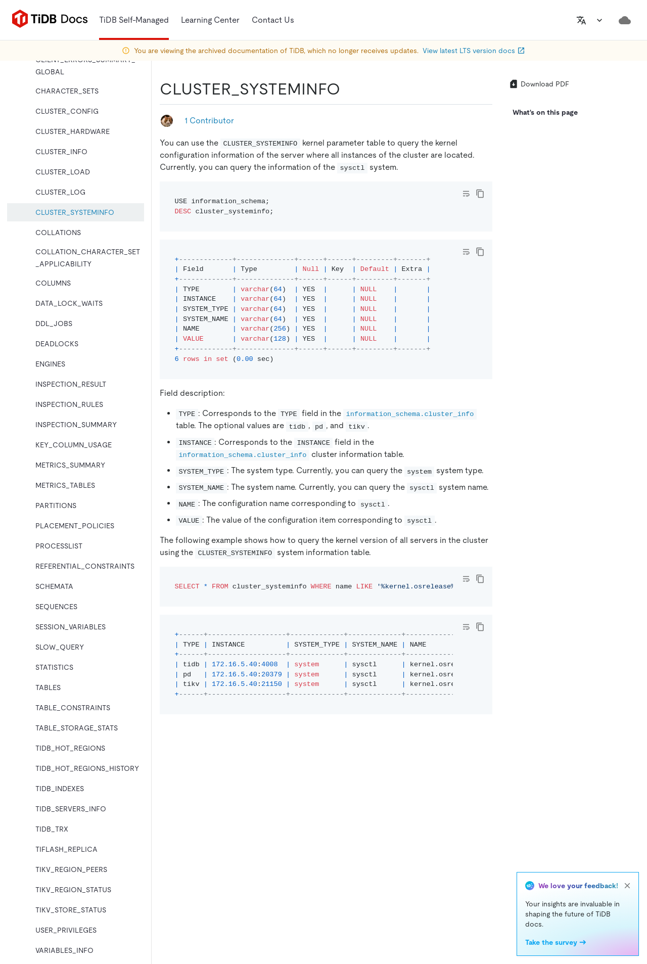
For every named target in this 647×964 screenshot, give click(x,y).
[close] (627, 886)
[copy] (480, 194)
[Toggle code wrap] (466, 194)
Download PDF (539, 84)
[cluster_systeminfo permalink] (348, 89)
